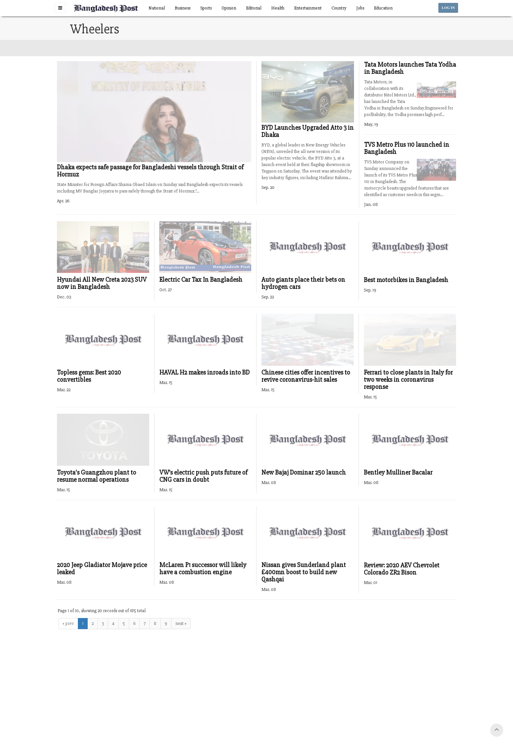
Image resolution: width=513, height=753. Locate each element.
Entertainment (308, 8)
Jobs (360, 8)
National (157, 8)
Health (277, 8)
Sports (206, 8)
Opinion (228, 8)
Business (182, 8)
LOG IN (448, 7)
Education (383, 8)
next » (180, 623)
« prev (68, 623)
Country (338, 8)
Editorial (253, 8)
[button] (60, 8)
